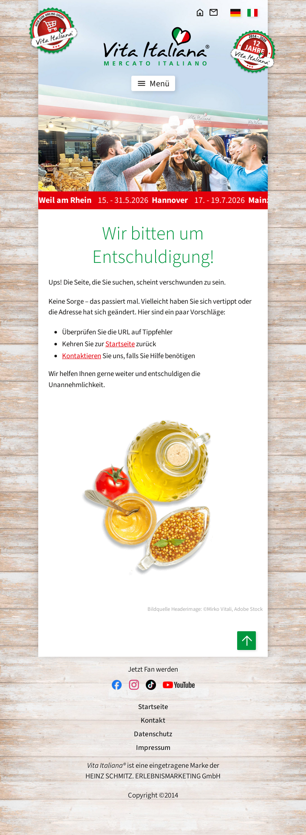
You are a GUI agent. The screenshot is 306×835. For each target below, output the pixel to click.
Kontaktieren (81, 356)
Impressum (153, 748)
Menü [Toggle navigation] (152, 83)
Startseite (120, 344)
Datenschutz (153, 734)
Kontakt (153, 720)
